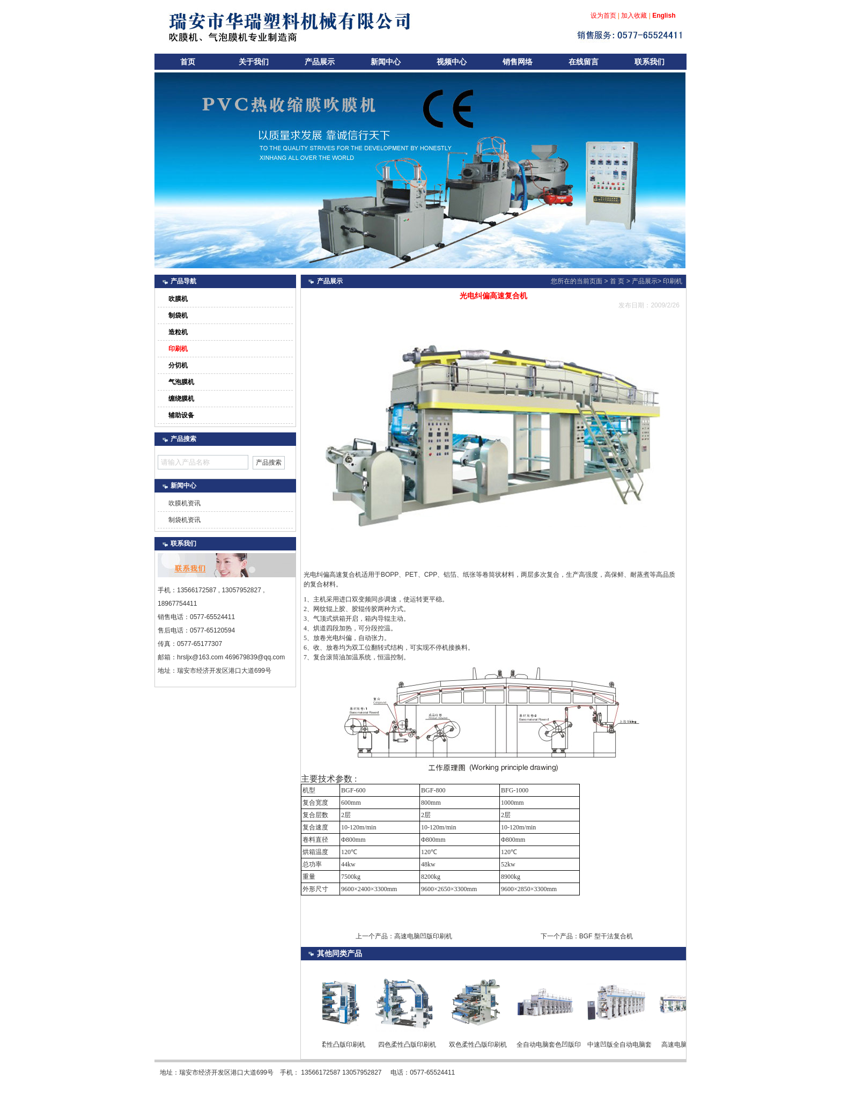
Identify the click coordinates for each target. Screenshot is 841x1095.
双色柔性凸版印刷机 (481, 1044)
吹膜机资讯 (184, 503)
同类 (339, 953)
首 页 (617, 281)
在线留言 (584, 61)
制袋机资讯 (184, 520)
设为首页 (603, 15)
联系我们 (650, 61)
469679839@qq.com (255, 657)
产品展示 (320, 61)
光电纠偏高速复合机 (333, 574)
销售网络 (518, 61)
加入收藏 (634, 15)
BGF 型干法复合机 (606, 936)
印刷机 (672, 281)
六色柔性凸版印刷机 (339, 1044)
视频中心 (452, 61)
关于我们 (254, 61)
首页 (187, 61)
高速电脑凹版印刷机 (423, 936)
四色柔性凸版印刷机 (410, 1044)
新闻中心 (386, 61)
